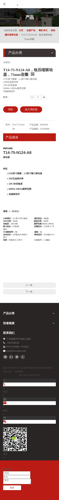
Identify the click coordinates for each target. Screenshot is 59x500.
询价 (10, 109)
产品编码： (34, 129)
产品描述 (12, 137)
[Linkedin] (17, 357)
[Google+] (11, 357)
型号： (9, 125)
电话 (5, 392)
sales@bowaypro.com (16, 351)
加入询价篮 (31, 109)
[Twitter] (23, 357)
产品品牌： (34, 125)
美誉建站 (19, 371)
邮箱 (5, 410)
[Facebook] (5, 357)
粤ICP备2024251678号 (29, 375)
